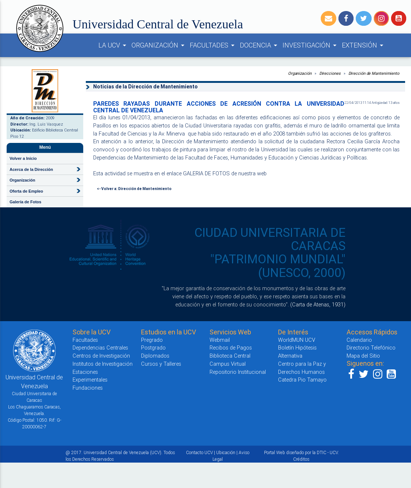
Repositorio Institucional (238, 371)
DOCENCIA (260, 45)
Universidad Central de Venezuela (158, 24)
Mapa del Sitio (363, 355)
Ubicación (225, 452)
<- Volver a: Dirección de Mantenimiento (134, 188)
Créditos (301, 459)
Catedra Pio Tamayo (302, 379)
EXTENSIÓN (364, 45)
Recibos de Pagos (231, 347)
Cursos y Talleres (161, 363)
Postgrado (153, 347)
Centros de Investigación (101, 355)
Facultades (85, 339)
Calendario (359, 339)
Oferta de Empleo (26, 191)
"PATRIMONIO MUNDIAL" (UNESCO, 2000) (277, 266)
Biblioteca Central (230, 355)
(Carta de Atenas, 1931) (317, 304)
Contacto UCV (199, 452)
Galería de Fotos (25, 202)
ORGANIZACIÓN (159, 45)
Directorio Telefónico (371, 347)
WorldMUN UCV (296, 339)
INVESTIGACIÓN (310, 45)
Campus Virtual (228, 363)
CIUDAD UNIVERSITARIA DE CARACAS (269, 239)
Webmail (220, 339)
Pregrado (152, 339)
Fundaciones (88, 387)
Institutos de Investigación (103, 363)
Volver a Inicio (23, 158)
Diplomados (155, 355)
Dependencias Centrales (100, 347)
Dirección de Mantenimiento (373, 73)
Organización (300, 73)
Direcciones (330, 73)
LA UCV (113, 45)
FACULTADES (213, 45)
